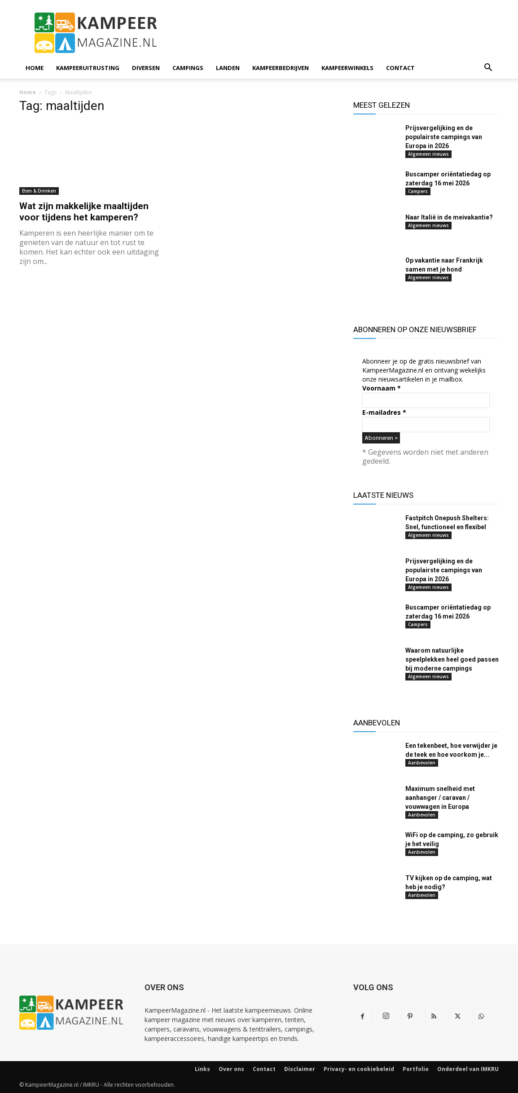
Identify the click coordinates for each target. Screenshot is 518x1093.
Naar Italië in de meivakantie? (449, 217)
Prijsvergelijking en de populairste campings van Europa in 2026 (443, 136)
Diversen (146, 68)
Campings (187, 68)
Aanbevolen (421, 762)
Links (202, 1069)
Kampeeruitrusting (87, 68)
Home (35, 68)
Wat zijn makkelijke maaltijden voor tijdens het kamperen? (84, 212)
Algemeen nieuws (428, 154)
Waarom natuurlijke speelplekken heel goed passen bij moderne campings (452, 659)
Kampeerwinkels (347, 68)
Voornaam (381, 388)
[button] (488, 68)
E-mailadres (384, 412)
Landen (228, 68)
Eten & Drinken (39, 191)
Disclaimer (299, 1069)
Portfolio (416, 1069)
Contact (400, 68)
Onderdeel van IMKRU (468, 1069)
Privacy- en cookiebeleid (359, 1069)
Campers (418, 191)
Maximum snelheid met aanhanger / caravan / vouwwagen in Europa (440, 797)
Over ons (231, 1069)
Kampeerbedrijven (280, 68)
